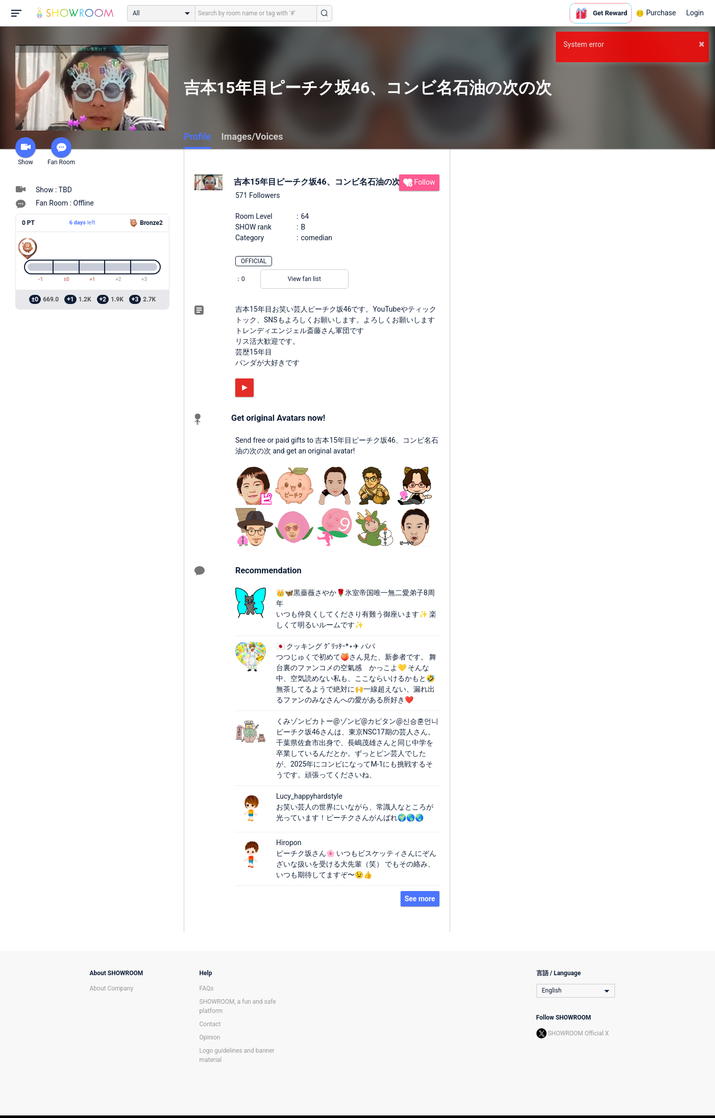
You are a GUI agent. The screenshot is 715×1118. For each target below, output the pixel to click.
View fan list (304, 279)
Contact (210, 1024)
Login (695, 13)
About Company (112, 988)
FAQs (207, 988)
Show (25, 151)
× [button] (701, 44)
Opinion (210, 1037)
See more (420, 899)
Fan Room (61, 151)
